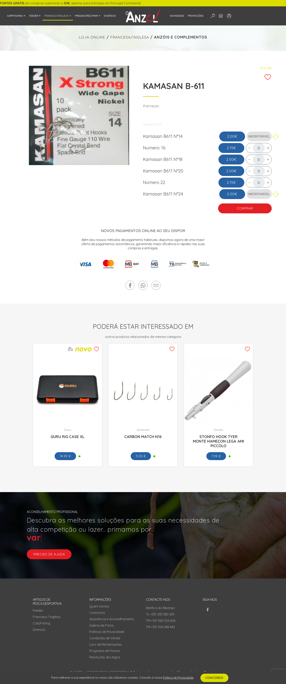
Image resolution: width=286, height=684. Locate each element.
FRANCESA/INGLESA (56, 15)
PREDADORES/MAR (86, 15)
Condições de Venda (104, 638)
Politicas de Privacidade (106, 632)
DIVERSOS (110, 15)
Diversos (39, 630)
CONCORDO (214, 678)
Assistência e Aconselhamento (111, 619)
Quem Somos (99, 606)
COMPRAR (245, 208)
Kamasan (151, 106)
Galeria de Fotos (101, 625)
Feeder (38, 610)
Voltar (266, 68)
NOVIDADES (177, 15)
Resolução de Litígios (104, 657)
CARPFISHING (15, 15)
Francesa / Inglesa (46, 617)
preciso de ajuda (49, 554)
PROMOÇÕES (196, 15)
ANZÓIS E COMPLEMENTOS (180, 37)
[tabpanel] (78, 115)
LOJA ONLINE (92, 37)
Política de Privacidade (178, 677)
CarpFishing (41, 623)
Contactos (97, 613)
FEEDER (33, 15)
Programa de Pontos (104, 651)
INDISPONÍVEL (259, 136)
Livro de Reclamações (105, 644)
